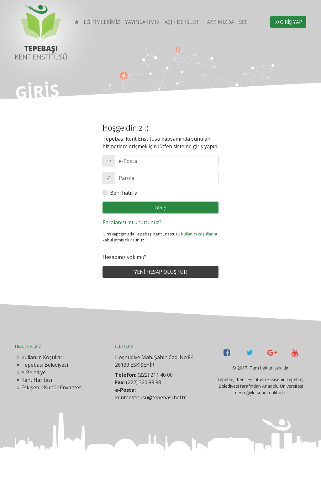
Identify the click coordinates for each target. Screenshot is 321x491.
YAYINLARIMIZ (142, 22)
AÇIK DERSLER (181, 22)
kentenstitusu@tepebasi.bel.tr (150, 397)
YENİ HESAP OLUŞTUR (160, 271)
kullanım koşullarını (199, 234)
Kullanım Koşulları (42, 357)
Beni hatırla (123, 192)
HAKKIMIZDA (218, 22)
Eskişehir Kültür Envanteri (51, 387)
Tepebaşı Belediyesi (44, 364)
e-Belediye (33, 372)
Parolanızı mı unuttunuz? (132, 222)
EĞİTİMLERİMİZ (102, 22)
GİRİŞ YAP (288, 22)
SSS (243, 22)
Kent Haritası (36, 379)
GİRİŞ (160, 207)
